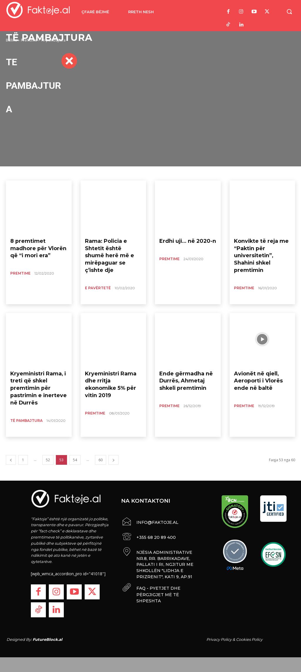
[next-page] (113, 460)
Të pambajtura (26, 407)
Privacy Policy (219, 639)
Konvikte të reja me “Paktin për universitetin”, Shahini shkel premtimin (259, 249)
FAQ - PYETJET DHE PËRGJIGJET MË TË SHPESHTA (158, 591)
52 (48, 459)
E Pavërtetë (98, 274)
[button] (289, 11)
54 (75, 459)
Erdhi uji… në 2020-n (182, 240)
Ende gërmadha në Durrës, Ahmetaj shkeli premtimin (184, 378)
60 (100, 459)
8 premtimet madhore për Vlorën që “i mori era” (35, 246)
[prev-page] (11, 460)
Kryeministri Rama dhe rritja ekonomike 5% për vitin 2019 (111, 378)
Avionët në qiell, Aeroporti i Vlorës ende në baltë (260, 378)
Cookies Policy (249, 639)
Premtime (20, 269)
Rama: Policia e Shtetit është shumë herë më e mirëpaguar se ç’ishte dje (112, 249)
